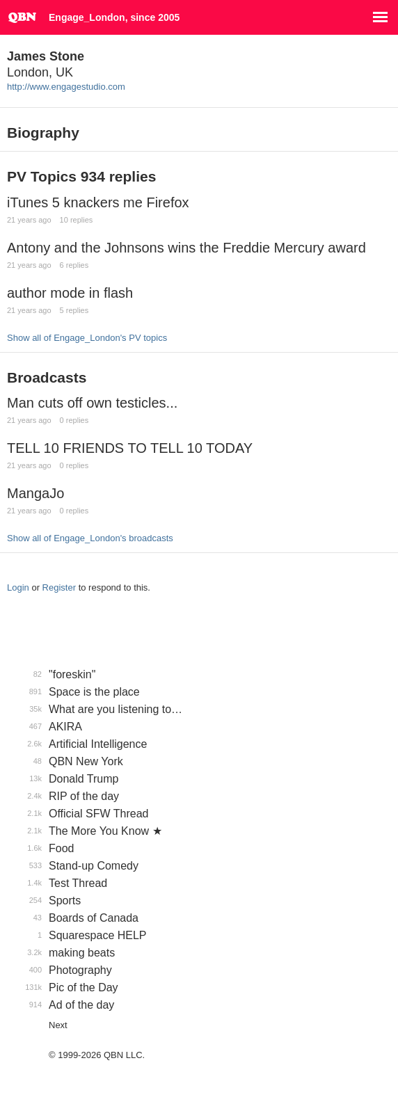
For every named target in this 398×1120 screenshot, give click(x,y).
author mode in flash (70, 293)
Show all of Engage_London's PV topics (87, 338)
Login (18, 587)
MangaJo (35, 493)
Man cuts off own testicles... (92, 402)
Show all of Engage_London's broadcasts (90, 538)
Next (58, 1025)
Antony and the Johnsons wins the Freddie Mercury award (186, 247)
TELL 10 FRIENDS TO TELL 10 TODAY (130, 448)
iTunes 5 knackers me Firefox (98, 202)
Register (59, 587)
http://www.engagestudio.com (66, 86)
